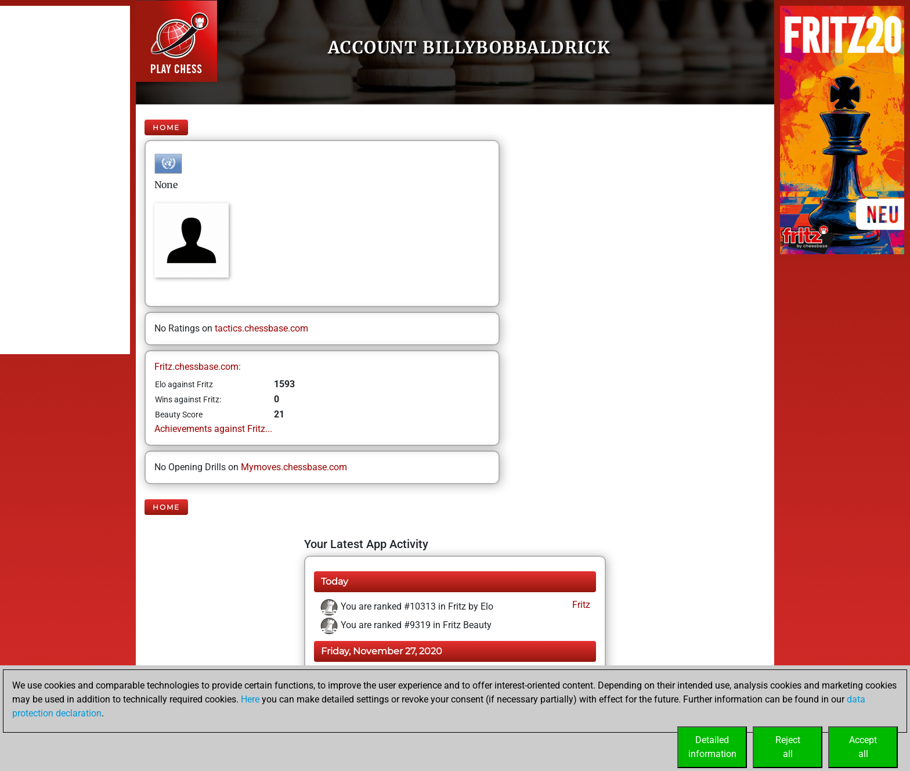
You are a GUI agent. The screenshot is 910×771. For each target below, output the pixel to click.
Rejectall (787, 746)
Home (166, 127)
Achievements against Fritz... (213, 428)
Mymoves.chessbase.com (294, 467)
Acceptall (863, 746)
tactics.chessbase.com (261, 328)
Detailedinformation (712, 746)
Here (250, 699)
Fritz (580, 604)
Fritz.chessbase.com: (197, 366)
